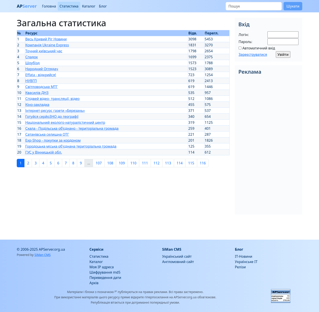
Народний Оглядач (41, 68)
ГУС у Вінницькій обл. (43, 152)
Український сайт (177, 256)
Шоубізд (32, 62)
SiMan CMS (42, 255)
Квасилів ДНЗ (36, 92)
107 (99, 163)
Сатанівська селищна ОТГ (47, 134)
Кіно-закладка (37, 104)
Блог (103, 6)
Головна (49, 6)
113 (168, 163)
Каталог (88, 6)
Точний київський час (43, 51)
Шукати (292, 6)
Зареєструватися (253, 54)
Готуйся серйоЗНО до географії (51, 116)
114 (180, 163)
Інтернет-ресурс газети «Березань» (55, 110)
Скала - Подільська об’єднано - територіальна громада (72, 128)
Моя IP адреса (101, 267)
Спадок (31, 57)
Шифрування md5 (105, 272)
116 (203, 163)
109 (122, 163)
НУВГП (31, 80)
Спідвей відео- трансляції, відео (52, 98)
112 (157, 163)
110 (133, 163)
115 (191, 163)
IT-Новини (243, 256)
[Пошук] (254, 6)
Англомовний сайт (178, 261)
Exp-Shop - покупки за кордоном (53, 140)
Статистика (68, 6)
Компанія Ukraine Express (47, 45)
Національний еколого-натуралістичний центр (65, 122)
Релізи (240, 267)
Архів (93, 282)
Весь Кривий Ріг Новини (46, 39)
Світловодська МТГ (41, 86)
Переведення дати (105, 277)
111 (145, 163)
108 (110, 163)
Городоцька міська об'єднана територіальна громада (70, 146)
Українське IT (246, 261)
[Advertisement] (123, 202)
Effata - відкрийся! (40, 74)
